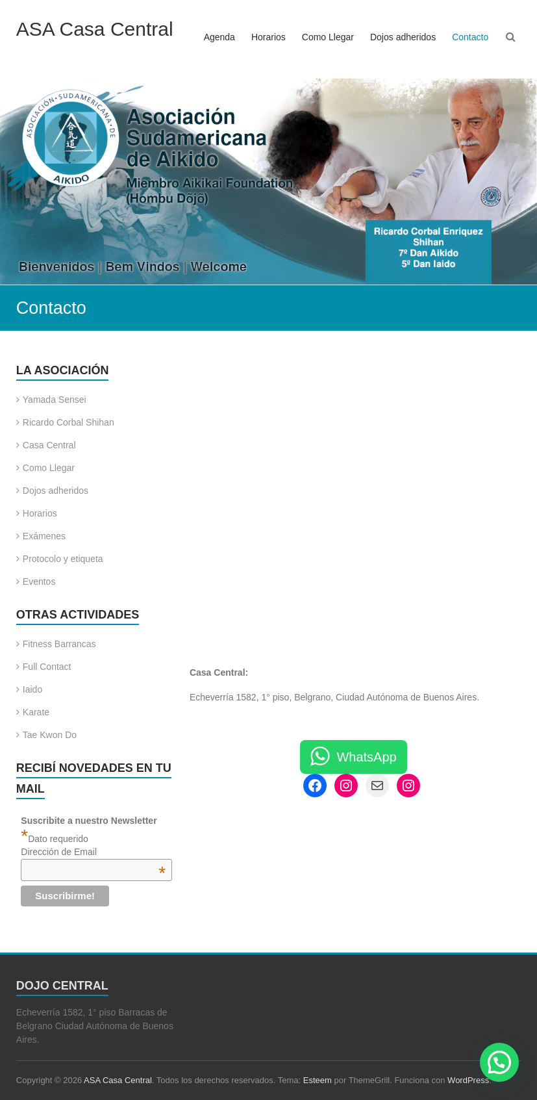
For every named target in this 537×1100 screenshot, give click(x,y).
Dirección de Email (93, 852)
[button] (499, 1062)
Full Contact (47, 666)
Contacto (470, 37)
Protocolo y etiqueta (63, 559)
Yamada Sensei (54, 399)
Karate (36, 712)
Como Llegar (328, 37)
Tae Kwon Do (50, 735)
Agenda (219, 37)
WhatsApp (366, 757)
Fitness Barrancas (59, 644)
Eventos (39, 581)
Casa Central (49, 445)
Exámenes (44, 536)
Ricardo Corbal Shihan (68, 422)
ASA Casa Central (94, 29)
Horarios (268, 37)
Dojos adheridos (403, 37)
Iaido (32, 689)
